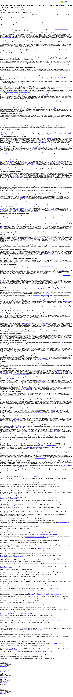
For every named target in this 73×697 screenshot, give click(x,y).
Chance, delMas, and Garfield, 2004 (60, 371)
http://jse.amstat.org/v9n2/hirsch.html (65, 563)
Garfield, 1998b (37, 141)
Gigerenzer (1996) (3, 90)
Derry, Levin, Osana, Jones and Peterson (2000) (45, 266)
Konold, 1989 (54, 108)
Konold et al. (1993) (35, 147)
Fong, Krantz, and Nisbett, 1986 (10, 92)
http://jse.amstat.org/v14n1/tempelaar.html (56, 643)
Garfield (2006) (61, 342)
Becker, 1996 (57, 29)
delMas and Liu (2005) (60, 179)
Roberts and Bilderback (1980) (52, 209)
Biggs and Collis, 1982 (29, 163)
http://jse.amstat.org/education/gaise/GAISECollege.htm (31, 476)
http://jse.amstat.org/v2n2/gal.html (63, 522)
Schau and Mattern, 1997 (65, 133)
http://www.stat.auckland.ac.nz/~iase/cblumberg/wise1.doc (10, 209)
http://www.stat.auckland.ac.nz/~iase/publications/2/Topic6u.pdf (42, 532)
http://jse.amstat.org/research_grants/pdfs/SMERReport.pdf (33, 629)
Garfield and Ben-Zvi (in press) (66, 465)
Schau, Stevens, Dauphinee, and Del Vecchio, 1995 (48, 208)
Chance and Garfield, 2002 (18, 419)
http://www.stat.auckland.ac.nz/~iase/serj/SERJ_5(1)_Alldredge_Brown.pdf (15, 481)
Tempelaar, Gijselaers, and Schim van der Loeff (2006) (48, 142)
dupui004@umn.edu (3, 682)
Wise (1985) (27, 209)
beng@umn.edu (3, 693)
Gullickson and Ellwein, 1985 (7, 378)
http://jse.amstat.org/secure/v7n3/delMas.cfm (9, 505)
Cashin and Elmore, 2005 (17, 211)
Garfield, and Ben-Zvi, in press (8, 37)
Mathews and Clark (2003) (25, 166)
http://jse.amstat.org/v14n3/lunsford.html (34, 584)
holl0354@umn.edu (3, 687)
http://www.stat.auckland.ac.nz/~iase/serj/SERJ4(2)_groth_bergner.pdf (11, 556)
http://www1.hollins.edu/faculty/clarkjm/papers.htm (8, 498)
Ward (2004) (20, 306)
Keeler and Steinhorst (22, 296)
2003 (41, 141)
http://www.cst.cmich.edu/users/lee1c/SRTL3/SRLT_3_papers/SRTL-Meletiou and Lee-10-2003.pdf (44, 594)
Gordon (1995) (2, 226)
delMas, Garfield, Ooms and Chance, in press (39, 154)
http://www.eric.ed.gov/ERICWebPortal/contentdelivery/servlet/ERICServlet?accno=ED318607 (16, 613)
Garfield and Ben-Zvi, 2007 (63, 29)
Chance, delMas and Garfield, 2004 (40, 288)
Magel (55, 297)
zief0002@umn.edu (3, 666)
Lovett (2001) (2, 280)
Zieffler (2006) (8, 328)
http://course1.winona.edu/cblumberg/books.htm (64, 32)
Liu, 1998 (43, 141)
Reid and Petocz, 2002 (28, 222)
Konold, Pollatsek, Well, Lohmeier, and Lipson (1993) (47, 107)
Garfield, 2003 (10, 134)
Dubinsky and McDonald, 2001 (48, 167)
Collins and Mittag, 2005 (68, 301)
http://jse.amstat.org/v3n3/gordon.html (50, 553)
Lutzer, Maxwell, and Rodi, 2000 (33, 447)
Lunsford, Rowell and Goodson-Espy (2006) (32, 320)
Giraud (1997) (42, 295)
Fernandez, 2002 (46, 323)
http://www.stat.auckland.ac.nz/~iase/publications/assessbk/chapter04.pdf (27, 524)
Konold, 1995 (67, 380)
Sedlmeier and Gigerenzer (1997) (42, 94)
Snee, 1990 (32, 451)
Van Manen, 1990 (54, 223)
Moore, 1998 (27, 451)
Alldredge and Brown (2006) (40, 299)
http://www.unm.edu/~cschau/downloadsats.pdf (24, 208)
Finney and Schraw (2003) (58, 215)
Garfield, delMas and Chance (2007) (26, 323)
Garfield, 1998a (48, 138)
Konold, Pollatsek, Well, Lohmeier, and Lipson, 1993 (52, 133)
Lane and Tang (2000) (66, 275)
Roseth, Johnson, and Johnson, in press (43, 359)
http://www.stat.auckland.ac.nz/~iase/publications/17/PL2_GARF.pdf (36, 537)
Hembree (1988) (61, 254)
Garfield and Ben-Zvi (15, 177)
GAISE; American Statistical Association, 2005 (25, 389)
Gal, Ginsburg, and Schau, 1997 (29, 239)
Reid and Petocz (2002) (4, 230)
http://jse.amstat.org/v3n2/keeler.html (6, 567)
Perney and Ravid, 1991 (25, 374)
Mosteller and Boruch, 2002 (56, 430)
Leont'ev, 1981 (28, 227)
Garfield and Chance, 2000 (50, 141)
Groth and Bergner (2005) (12, 161)
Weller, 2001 (14, 378)
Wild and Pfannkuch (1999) (42, 451)
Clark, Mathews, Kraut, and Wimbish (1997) (38, 166)
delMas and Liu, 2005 (57, 288)
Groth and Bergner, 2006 (4, 373)
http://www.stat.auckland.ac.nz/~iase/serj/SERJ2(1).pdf (48, 534)
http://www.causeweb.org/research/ (6, 57)
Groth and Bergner (61, 162)
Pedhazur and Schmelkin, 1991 (16, 415)
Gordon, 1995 (68, 222)
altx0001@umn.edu (3, 677)
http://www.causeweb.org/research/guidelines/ (49, 445)
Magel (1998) (48, 295)
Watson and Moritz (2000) (53, 162)
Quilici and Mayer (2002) (60, 270)
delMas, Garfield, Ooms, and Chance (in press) (43, 381)
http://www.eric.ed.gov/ (18, 406)
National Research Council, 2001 (40, 458)
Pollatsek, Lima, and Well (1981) (48, 106)
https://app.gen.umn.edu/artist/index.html (26, 425)
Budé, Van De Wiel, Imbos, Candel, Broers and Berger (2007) (21, 197)
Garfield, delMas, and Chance (31, 377)
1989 (33, 149)
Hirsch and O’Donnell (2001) (5, 146)
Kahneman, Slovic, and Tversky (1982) (57, 77)
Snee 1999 (35, 451)
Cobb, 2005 (41, 447)
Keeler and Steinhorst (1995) (35, 295)
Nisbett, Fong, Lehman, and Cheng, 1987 (22, 92)
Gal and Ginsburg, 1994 (50, 193)
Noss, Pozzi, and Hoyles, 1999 (14, 373)
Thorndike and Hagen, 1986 (38, 412)
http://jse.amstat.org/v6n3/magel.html (52, 588)
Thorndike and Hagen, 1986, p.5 (55, 410)
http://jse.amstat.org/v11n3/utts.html (11, 649)
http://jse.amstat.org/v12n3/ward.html (46, 651)
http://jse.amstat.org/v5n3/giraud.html (44, 551)
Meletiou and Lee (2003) (4, 315)
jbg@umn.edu (2, 671)
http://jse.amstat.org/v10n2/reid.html (54, 620)
